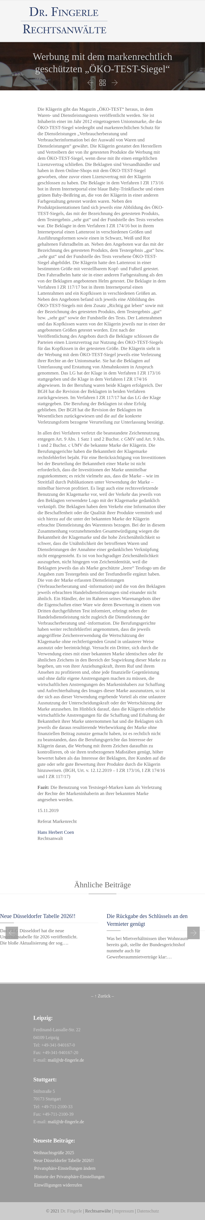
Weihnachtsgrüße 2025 (53, 1152)
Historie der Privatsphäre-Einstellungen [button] (69, 1176)
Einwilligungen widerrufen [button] (58, 1185)
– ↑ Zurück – (102, 996)
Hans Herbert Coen (56, 832)
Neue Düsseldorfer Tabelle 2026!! (38, 916)
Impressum (124, 1211)
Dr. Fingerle (71, 1211)
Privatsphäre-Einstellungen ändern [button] (65, 1168)
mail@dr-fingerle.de (66, 1060)
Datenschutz (148, 1211)
